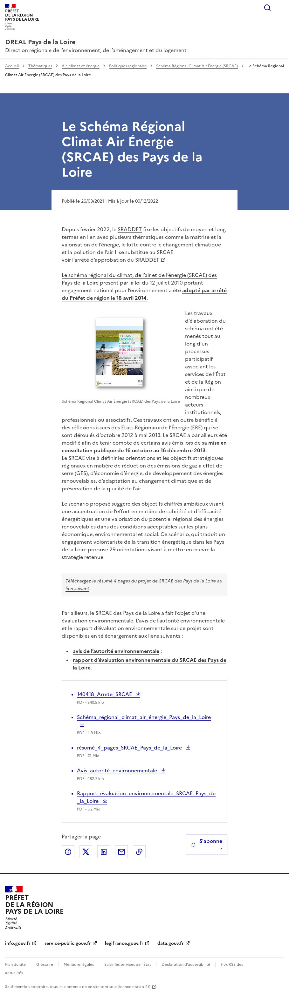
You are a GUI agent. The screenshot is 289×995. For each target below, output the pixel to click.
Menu (280, 7)
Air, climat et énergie (81, 66)
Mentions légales (79, 964)
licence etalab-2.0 (134, 987)
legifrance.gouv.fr (124, 943)
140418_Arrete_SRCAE (105, 694)
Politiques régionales (128, 66)
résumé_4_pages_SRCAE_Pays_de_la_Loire (130, 747)
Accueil (12, 66)
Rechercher (267, 7)
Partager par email (121, 851)
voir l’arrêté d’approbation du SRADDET (110, 260)
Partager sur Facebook (68, 851)
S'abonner (206, 844)
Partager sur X (85, 851)
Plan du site (15, 964)
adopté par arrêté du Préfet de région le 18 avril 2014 (144, 294)
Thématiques (40, 66)
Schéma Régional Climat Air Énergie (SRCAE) (197, 66)
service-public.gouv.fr (68, 943)
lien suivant (77, 588)
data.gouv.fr (170, 943)
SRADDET (130, 229)
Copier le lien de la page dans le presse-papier (139, 851)
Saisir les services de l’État (127, 964)
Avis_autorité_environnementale (117, 770)
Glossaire (44, 964)
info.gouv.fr (18, 943)
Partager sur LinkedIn (103, 851)
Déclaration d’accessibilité (186, 964)
